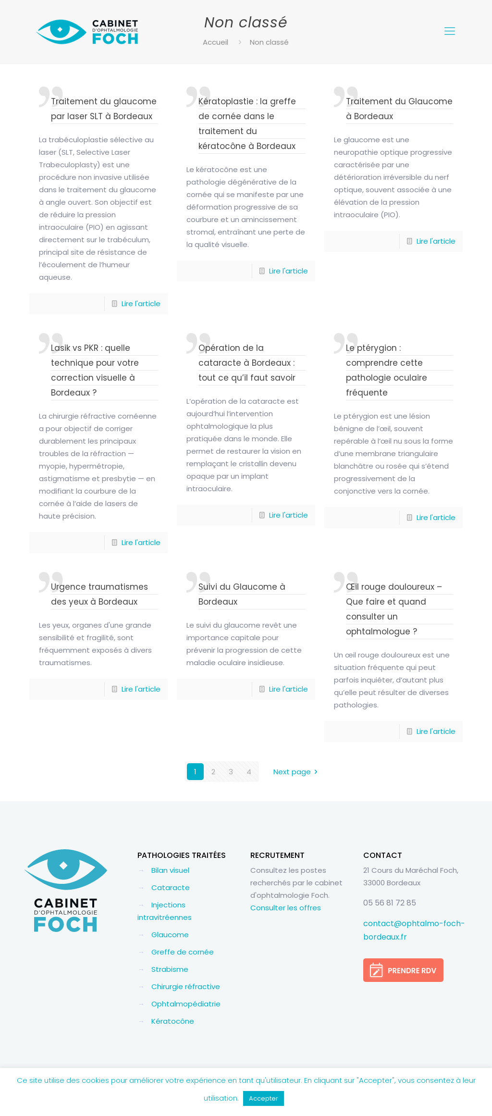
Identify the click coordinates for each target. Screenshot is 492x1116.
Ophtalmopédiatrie (186, 1004)
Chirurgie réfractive (185, 986)
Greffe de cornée (182, 952)
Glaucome (170, 935)
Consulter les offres (285, 908)
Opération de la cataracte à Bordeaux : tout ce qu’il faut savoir (246, 363)
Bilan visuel (170, 870)
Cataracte (170, 887)
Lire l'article (141, 303)
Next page (297, 772)
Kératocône (172, 1021)
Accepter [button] (263, 1098)
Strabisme (169, 969)
